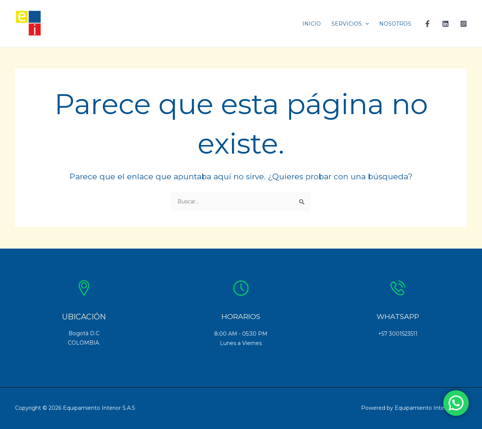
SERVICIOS (350, 24)
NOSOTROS (395, 23)
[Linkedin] (445, 23)
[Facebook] (427, 23)
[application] (365, 24)
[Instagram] (463, 23)
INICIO (311, 23)
